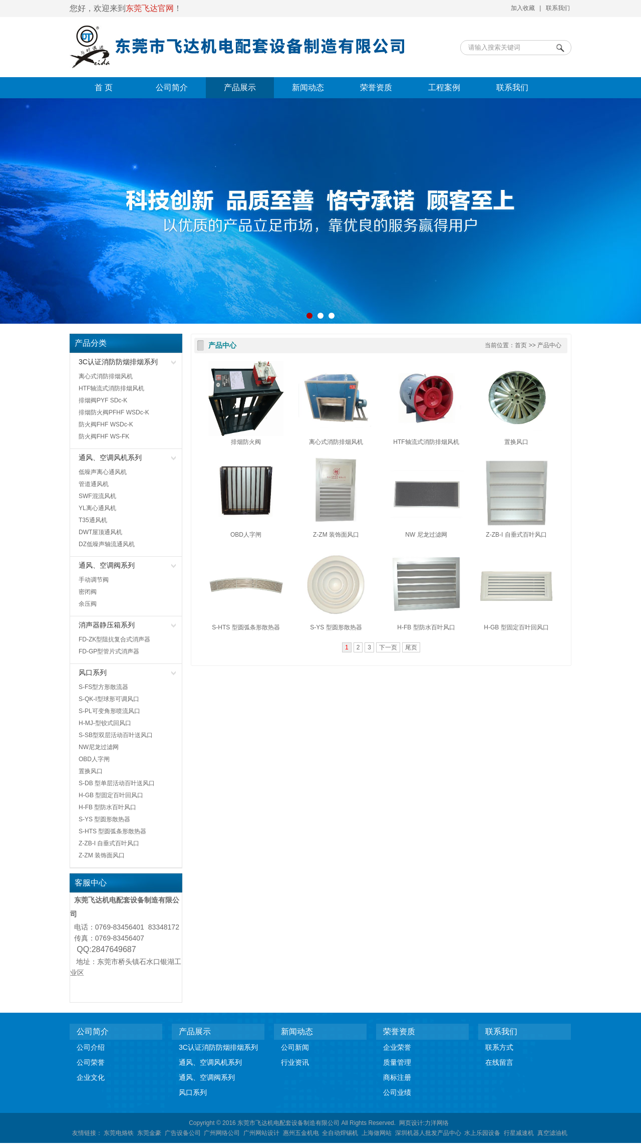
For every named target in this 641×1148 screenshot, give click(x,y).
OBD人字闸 (94, 759)
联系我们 (558, 8)
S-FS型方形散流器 (103, 687)
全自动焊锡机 (340, 1132)
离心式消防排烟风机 (106, 376)
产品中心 (222, 345)
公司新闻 (295, 1047)
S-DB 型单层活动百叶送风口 (117, 783)
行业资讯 (295, 1062)
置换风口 (91, 771)
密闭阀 (88, 591)
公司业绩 (397, 1092)
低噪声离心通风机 (103, 472)
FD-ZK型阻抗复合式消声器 (114, 639)
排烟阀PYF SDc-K (103, 400)
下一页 (388, 647)
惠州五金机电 (301, 1132)
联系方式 (499, 1047)
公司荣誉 (91, 1062)
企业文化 (91, 1077)
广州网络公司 (222, 1132)
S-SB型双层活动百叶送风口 (116, 735)
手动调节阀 (94, 579)
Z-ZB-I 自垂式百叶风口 (109, 843)
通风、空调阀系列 (107, 565)
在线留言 (499, 1062)
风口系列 (93, 672)
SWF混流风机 (97, 496)
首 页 (104, 87)
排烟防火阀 (246, 441)
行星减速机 (519, 1132)
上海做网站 (377, 1132)
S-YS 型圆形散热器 (104, 819)
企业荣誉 (397, 1047)
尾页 (411, 647)
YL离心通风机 (97, 508)
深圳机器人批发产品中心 (428, 1132)
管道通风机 (94, 484)
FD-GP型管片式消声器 (109, 651)
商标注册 (397, 1077)
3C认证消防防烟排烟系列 (118, 362)
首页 (521, 345)
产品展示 (240, 87)
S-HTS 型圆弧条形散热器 (112, 831)
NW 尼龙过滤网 (426, 534)
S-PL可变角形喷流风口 (109, 711)
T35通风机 (93, 520)
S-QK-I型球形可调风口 (109, 699)
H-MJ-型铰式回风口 (105, 723)
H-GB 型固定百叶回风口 (111, 795)
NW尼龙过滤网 (99, 747)
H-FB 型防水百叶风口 (107, 807)
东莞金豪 (149, 1132)
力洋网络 (437, 1122)
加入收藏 (523, 8)
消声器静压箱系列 (107, 625)
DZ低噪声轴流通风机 (107, 544)
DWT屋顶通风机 (100, 532)
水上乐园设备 (482, 1132)
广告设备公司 (183, 1132)
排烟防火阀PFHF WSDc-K (114, 412)
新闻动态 (308, 87)
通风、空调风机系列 (110, 457)
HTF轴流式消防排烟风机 (111, 388)
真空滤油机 (552, 1132)
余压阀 (88, 603)
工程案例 (444, 87)
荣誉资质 (376, 87)
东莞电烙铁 (119, 1132)
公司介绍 (91, 1047)
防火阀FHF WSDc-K (106, 424)
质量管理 (397, 1062)
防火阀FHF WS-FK (104, 436)
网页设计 (411, 1122)
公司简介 (172, 87)
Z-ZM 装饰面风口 (102, 855)
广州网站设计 (261, 1132)
